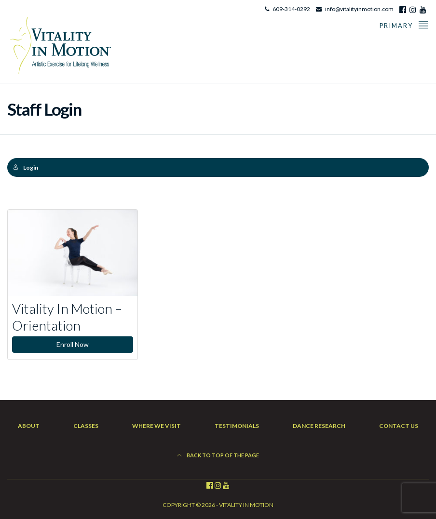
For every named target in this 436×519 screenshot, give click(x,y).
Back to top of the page (218, 455)
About (29, 425)
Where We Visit (156, 425)
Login (25, 167)
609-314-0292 (291, 9)
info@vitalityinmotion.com (359, 9)
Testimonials (237, 425)
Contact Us (398, 425)
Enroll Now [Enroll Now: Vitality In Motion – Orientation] (72, 344)
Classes (85, 425)
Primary (404, 24)
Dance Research (319, 425)
